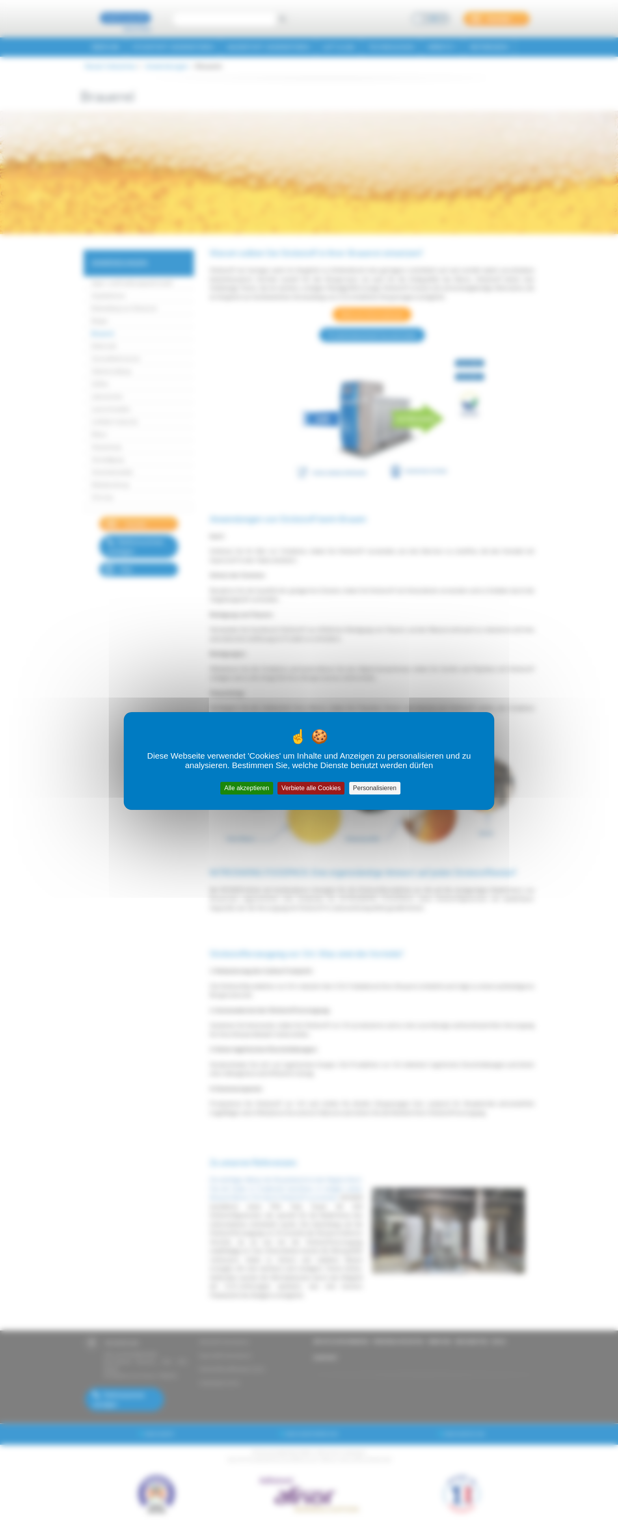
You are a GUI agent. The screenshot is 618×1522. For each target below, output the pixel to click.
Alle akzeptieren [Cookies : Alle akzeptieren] (246, 788)
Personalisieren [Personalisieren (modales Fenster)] (374, 788)
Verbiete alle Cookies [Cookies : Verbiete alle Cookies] (311, 788)
